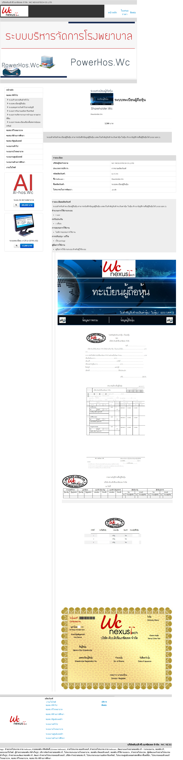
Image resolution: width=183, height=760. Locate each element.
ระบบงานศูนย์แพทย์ (14, 155)
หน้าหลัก (112, 12)
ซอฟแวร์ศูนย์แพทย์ (14, 140)
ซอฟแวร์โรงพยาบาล (14, 129)
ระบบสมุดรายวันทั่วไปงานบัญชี (20, 106)
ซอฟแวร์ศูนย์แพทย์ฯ (53, 718)
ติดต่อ (133, 12)
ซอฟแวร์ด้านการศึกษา (15, 134)
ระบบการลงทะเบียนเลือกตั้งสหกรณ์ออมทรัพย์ (23, 123)
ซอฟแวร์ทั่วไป (12, 94)
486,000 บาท (27, 204)
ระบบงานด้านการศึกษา (15, 161)
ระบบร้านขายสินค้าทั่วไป (17, 99)
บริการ (104, 701)
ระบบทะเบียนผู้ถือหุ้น (15, 102)
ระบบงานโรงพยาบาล (14, 150)
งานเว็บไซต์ (11, 166)
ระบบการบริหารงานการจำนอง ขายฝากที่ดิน (23, 115)
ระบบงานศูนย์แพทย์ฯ (54, 733)
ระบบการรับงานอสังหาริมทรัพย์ (20, 110)
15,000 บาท (27, 244)
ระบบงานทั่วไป (12, 145)
